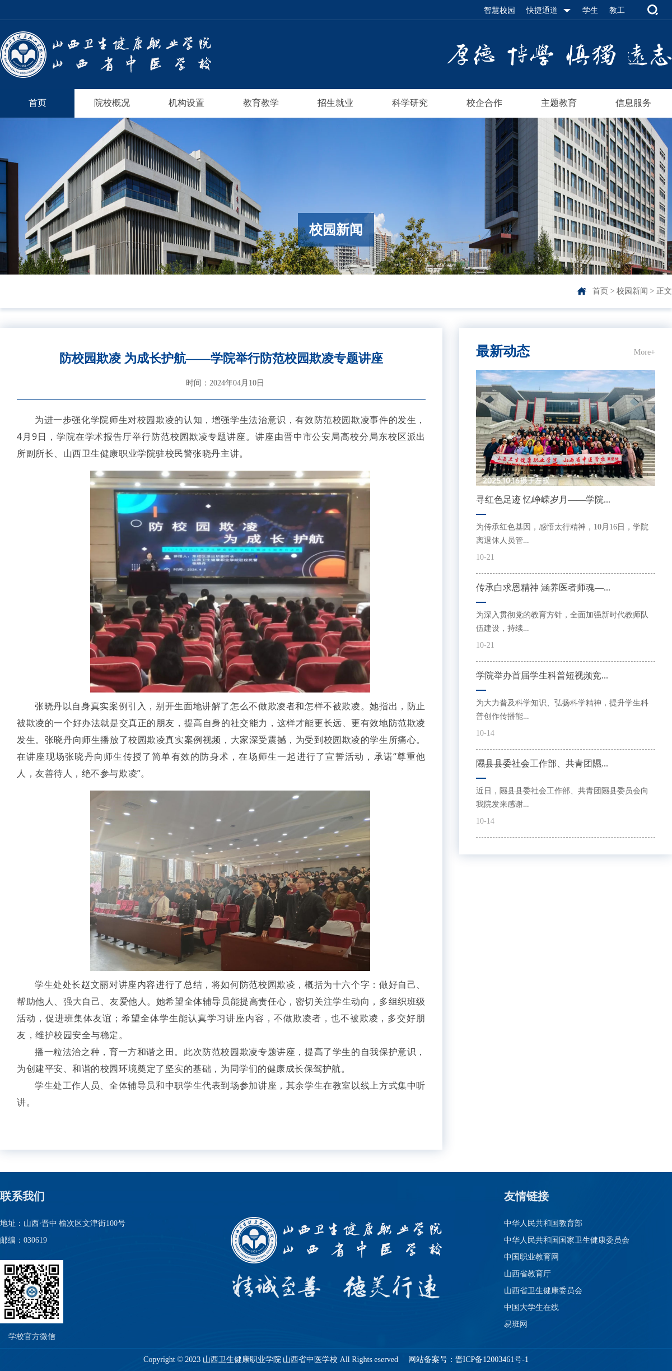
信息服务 (633, 103)
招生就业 (335, 103)
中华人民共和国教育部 (543, 1223)
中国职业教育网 (531, 1257)
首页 (37, 103)
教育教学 (261, 103)
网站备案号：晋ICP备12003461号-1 (467, 1359)
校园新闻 (632, 291)
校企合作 (484, 103)
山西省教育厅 (527, 1274)
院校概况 (112, 103)
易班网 (516, 1324)
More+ (644, 352)
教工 (617, 10)
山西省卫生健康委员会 (543, 1290)
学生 (590, 10)
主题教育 (559, 103)
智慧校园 (499, 10)
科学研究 (410, 103)
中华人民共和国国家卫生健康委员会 (566, 1240)
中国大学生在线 (531, 1307)
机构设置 (186, 103)
